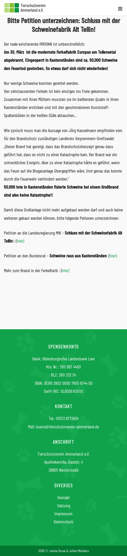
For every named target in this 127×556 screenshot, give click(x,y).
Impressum (63, 513)
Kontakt (64, 497)
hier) (20, 241)
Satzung (63, 505)
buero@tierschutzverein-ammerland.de (67, 426)
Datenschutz (64, 521)
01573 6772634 (67, 418)
